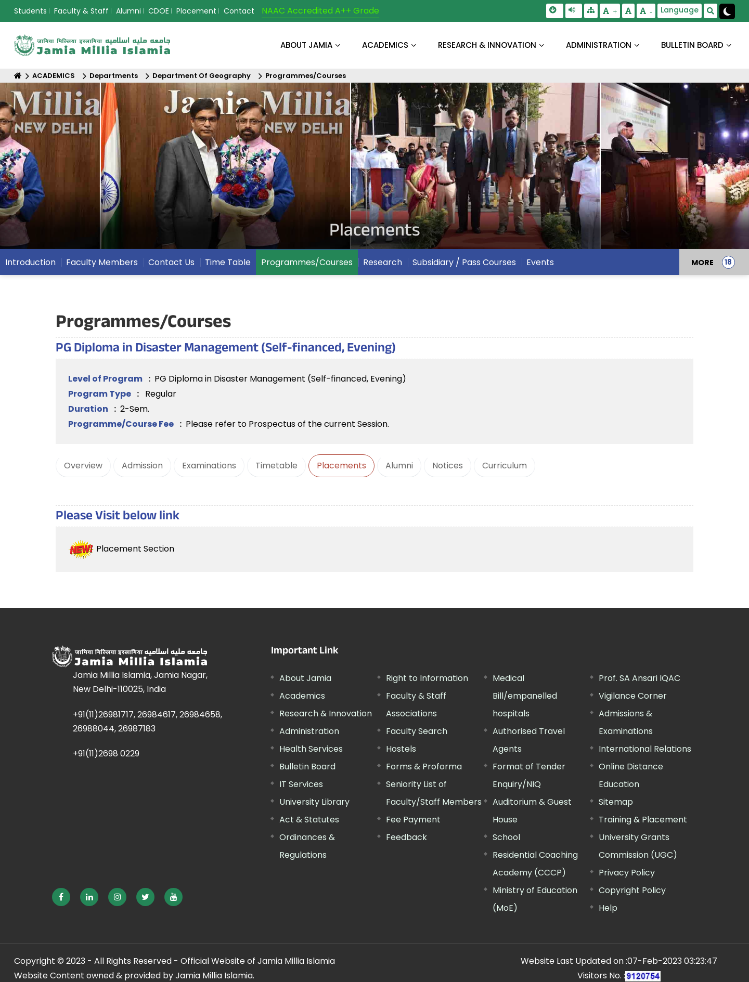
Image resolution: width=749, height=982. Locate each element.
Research (382, 270)
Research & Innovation (325, 713)
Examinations (209, 466)
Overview (83, 466)
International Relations (645, 749)
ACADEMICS (385, 45)
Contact (239, 11)
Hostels (401, 749)
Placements (341, 466)
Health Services (311, 749)
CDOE (158, 11)
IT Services (301, 784)
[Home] (18, 76)
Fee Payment (413, 820)
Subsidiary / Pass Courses (464, 270)
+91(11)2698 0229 (106, 754)
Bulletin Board (307, 766)
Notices (447, 466)
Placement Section (121, 549)
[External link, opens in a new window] (61, 897)
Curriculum (504, 466)
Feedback (406, 837)
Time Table (228, 270)
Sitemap (616, 802)
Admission (142, 466)
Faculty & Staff (81, 11)
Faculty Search (416, 731)
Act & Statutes (309, 820)
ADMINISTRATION (598, 45)
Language (680, 10)
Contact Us (171, 270)
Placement (196, 11)
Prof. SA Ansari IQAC (639, 678)
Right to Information (427, 678)
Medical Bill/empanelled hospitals (525, 695)
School (506, 837)
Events (540, 270)
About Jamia (306, 45)
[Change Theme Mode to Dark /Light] (727, 11)
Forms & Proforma (424, 766)
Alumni (128, 11)
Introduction (30, 270)
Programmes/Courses (305, 76)
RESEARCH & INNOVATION (487, 45)
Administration (309, 731)
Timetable (276, 466)
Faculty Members (102, 270)
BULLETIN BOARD (692, 45)
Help (608, 908)
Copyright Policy (632, 890)
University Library (314, 802)
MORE (702, 270)
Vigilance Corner (633, 696)
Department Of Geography (201, 76)
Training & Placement (643, 820)
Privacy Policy (627, 873)
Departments (113, 76)
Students (30, 11)
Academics (302, 696)
